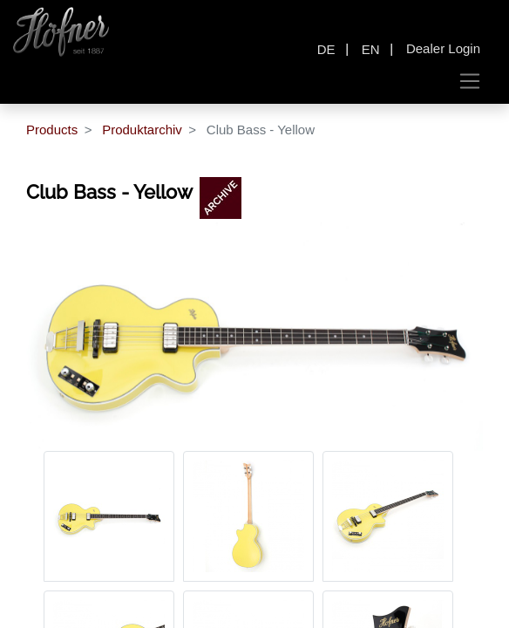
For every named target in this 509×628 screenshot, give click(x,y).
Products (52, 129)
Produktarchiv (142, 129)
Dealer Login (443, 48)
